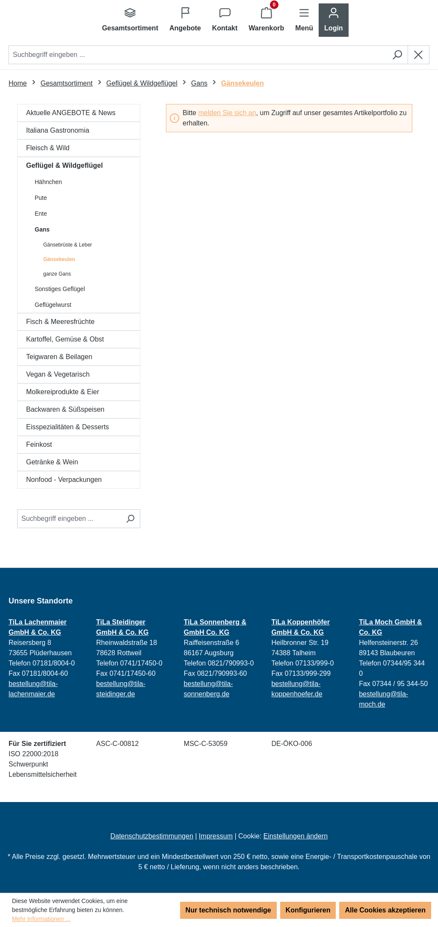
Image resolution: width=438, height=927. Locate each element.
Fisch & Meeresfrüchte (60, 321)
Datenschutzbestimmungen (151, 836)
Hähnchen (48, 181)
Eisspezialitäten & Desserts (67, 427)
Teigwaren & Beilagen (59, 356)
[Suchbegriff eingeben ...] (69, 518)
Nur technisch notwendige (228, 910)
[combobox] (198, 54)
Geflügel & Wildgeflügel (64, 165)
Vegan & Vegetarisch (58, 374)
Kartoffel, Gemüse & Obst (65, 339)
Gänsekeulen (59, 259)
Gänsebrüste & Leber (67, 245)
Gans (42, 229)
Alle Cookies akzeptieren (385, 910)
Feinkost (39, 444)
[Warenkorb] (266, 20)
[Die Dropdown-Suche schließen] (418, 54)
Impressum (216, 836)
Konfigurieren (308, 910)
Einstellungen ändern (295, 836)
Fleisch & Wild (47, 148)
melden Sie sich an (227, 112)
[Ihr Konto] (334, 20)
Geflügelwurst (53, 304)
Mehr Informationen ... (41, 918)
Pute (41, 197)
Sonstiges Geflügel (60, 288)
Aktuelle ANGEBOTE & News (70, 112)
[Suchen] (397, 54)
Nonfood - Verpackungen (64, 479)
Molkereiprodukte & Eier (62, 391)
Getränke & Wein (52, 462)
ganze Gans (57, 274)
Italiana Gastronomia (57, 130)
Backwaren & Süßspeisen (65, 409)
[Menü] (304, 20)
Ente (41, 213)
